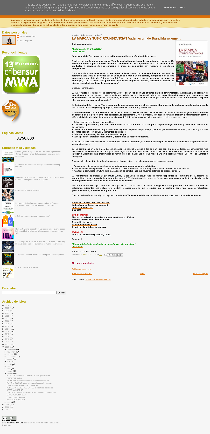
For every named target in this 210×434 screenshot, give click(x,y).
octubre (10, 354)
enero (9, 402)
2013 (7, 339)
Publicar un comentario (81, 269)
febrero (10, 373)
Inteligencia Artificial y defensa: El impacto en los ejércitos (39, 254)
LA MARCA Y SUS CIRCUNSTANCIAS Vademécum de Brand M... (32, 392)
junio (9, 364)
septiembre (12, 357)
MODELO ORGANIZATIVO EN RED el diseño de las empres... (30, 388)
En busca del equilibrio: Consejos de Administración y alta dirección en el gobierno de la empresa (39, 178)
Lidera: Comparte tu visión (26, 267)
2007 (7, 410)
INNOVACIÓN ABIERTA (16, 400)
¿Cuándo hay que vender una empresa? (32, 216)
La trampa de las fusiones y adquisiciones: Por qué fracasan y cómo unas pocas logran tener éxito (37, 204)
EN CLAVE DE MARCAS (16, 395)
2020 (7, 321)
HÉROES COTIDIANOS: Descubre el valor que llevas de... (29, 376)
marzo (10, 371)
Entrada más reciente (82, 273)
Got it (182, 7)
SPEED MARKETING (15, 390)
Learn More (169, 7)
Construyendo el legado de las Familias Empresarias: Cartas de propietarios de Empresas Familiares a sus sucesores (38, 154)
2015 (7, 334)
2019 (7, 324)
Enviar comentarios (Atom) (98, 279)
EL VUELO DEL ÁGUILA (16, 397)
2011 (7, 344)
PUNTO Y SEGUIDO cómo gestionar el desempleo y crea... (29, 383)
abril (9, 369)
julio (9, 361)
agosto (10, 359)
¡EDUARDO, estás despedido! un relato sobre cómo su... (28, 381)
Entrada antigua (200, 273)
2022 (7, 316)
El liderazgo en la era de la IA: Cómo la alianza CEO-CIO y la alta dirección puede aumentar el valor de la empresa (40, 243)
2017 (7, 329)
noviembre (11, 352)
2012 (7, 342)
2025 (7, 308)
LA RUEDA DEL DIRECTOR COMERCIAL (23, 385)
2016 (7, 331)
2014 (7, 336)
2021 (7, 318)
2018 (7, 326)
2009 (7, 404)
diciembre (11, 349)
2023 (7, 313)
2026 (7, 305)
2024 (7, 311)
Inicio (142, 273)
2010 (7, 347)
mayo (9, 366)
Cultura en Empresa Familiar (27, 190)
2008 (7, 407)
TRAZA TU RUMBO (14, 378)
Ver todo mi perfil (24, 41)
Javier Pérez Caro (28, 36)
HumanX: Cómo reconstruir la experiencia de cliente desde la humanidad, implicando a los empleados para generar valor (40, 231)
